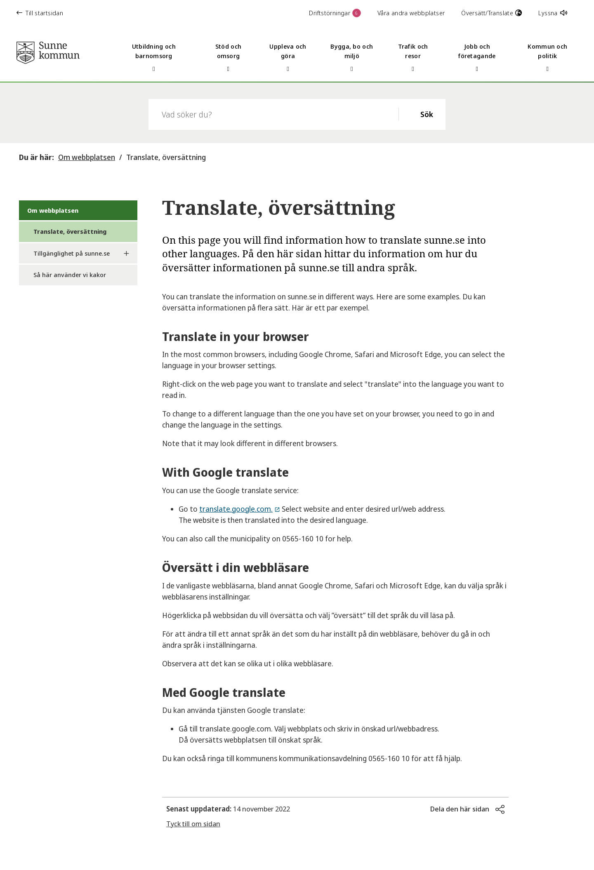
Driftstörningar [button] (335, 13)
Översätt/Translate (491, 13)
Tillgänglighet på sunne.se (71, 253)
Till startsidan (39, 13)
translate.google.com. (236, 509)
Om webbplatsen (86, 157)
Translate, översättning (166, 157)
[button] (467, 809)
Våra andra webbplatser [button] (411, 13)
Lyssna (552, 13)
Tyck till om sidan (193, 823)
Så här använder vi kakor (69, 274)
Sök (426, 114)
